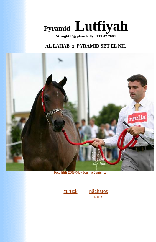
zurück (70, 191)
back (98, 196)
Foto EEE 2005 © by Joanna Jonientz (80, 172)
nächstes (98, 191)
